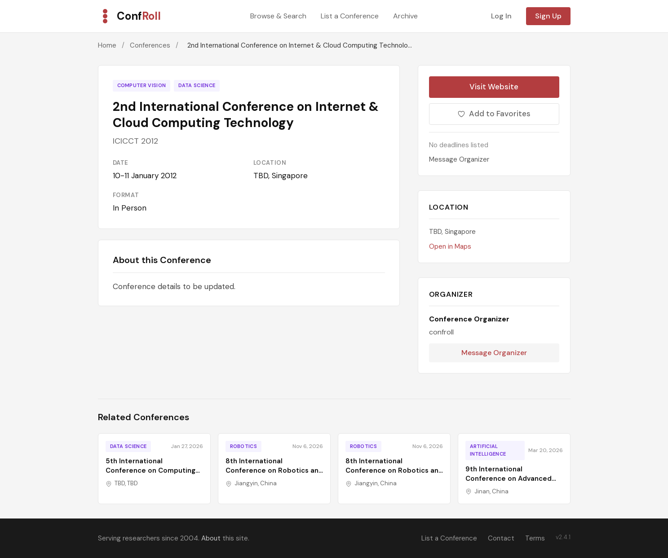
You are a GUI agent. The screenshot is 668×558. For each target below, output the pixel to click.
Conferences (150, 45)
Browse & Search (278, 16)
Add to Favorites (494, 114)
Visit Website (493, 87)
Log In (501, 16)
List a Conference (350, 16)
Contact (501, 538)
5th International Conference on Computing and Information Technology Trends (153, 475)
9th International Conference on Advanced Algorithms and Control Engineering (508, 483)
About (211, 538)
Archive (405, 16)
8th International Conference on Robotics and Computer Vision (274, 470)
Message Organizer (459, 159)
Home (107, 45)
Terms (535, 538)
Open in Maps (450, 246)
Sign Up (548, 16)
